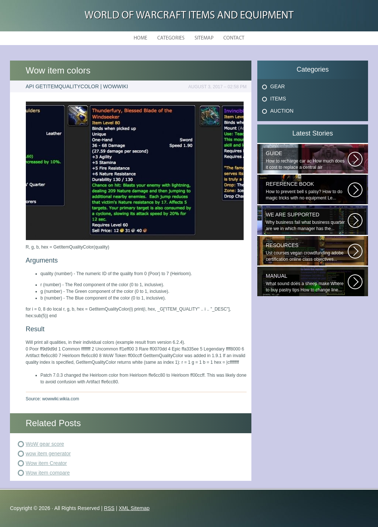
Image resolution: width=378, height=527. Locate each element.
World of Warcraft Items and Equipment (189, 15)
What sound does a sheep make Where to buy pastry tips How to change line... (307, 282)
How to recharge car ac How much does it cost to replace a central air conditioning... (307, 160)
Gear (277, 86)
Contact (233, 38)
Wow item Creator (46, 463)
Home (140, 38)
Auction (281, 111)
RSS (109, 508)
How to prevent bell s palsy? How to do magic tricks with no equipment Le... (307, 191)
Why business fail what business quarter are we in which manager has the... (307, 221)
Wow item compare (48, 473)
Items (278, 99)
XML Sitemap (134, 508)
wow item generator (48, 453)
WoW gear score (45, 444)
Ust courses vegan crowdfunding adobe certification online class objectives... (307, 252)
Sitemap (204, 38)
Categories (171, 38)
